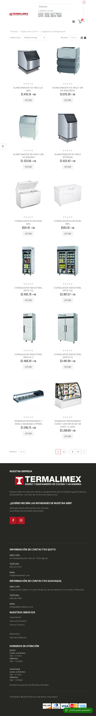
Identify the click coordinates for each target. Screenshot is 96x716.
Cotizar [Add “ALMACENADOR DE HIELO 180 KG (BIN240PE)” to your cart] (67, 100)
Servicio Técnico (17, 624)
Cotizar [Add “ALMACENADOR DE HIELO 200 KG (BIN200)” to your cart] (28, 166)
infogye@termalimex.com (21, 607)
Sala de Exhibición (18, 637)
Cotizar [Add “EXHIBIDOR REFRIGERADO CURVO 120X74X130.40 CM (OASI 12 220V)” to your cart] (67, 436)
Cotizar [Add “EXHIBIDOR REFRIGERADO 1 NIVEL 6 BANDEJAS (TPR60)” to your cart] (28, 433)
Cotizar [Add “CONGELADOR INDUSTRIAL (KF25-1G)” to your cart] (28, 300)
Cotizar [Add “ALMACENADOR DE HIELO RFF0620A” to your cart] (67, 166)
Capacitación (15, 617)
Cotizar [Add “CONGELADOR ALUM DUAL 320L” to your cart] (28, 233)
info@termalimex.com (20, 575)
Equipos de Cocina (29, 31)
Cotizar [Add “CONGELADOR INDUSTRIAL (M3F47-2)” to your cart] (67, 366)
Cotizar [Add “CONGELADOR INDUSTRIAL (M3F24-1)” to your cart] (28, 366)
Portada (13, 31)
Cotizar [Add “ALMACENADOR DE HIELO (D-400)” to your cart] (28, 100)
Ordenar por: (15, 37)
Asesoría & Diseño (18, 621)
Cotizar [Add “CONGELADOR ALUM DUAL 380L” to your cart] (67, 233)
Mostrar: (65, 37)
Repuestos (15, 634)
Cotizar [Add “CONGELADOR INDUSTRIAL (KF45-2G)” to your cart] (67, 300)
